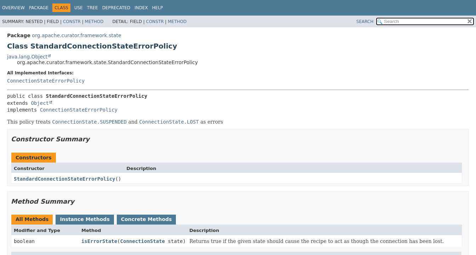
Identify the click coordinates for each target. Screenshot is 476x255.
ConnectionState (142, 241)
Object (40, 103)
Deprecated (116, 7)
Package (38, 7)
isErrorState (99, 241)
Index (141, 7)
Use (78, 7)
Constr (72, 21)
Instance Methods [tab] (84, 219)
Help (157, 7)
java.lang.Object (27, 57)
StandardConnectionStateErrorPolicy (64, 179)
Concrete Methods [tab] (146, 219)
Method (94, 21)
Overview (13, 7)
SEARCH (365, 21)
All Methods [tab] (32, 219)
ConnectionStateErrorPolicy (46, 81)
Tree (92, 7)
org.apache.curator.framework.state (76, 35)
